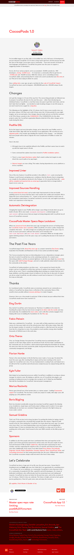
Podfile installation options (51, 153)
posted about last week (20, 192)
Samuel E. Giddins (37, 50)
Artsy (44, 448)
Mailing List (11, 552)
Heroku (18, 450)
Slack (47, 450)
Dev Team (25, 552)
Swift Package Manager (26, 261)
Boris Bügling (16, 399)
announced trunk (21, 226)
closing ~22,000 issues (23, 73)
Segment (42, 450)
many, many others (54, 530)
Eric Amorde (50, 524)
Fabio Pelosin (16, 318)
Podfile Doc (40, 552)
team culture (35, 312)
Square (25, 540)
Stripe (59, 450)
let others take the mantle (49, 310)
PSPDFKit (34, 537)
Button (49, 448)
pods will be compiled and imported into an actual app (36, 180)
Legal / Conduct (55, 552)
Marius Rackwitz (18, 386)
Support (10, 549)
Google (11, 537)
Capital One (34, 444)
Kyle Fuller (15, 370)
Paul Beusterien (34, 527)
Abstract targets (17, 163)
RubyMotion (29, 450)
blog (45, 5)
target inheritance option (29, 157)
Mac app (45, 314)
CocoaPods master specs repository (23, 227)
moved (59, 259)
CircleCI (30, 535)
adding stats (16, 83)
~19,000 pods (13, 75)
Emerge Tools (48, 535)
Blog (62, 2)
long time (33, 106)
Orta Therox (15, 336)
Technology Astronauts (16, 452)
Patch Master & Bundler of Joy (27, 483)
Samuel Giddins (18, 415)
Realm (23, 450)
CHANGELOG (34, 116)
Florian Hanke (17, 353)
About (50, 1)
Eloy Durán (55, 249)
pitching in (35, 292)
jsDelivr (23, 537)
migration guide (14, 133)
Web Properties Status (42, 549)
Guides (56, 1)
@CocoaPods (54, 549)
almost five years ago (31, 249)
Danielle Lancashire (36, 524)
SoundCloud (53, 450)
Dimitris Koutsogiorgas (18, 524)
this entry (60, 77)
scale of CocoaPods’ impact (51, 83)
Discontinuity (56, 448)
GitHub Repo (26, 549)
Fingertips (12, 450)
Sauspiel (36, 450)
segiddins (14, 483)
